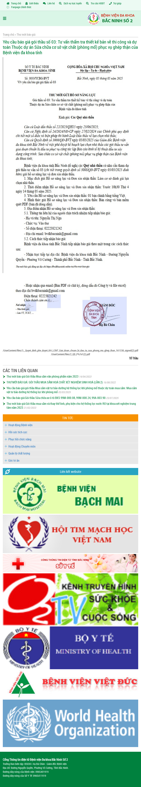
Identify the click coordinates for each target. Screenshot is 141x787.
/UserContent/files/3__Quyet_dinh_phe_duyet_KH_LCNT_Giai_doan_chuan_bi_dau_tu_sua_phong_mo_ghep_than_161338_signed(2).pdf (70, 350)
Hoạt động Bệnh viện (20, 425)
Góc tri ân (13, 460)
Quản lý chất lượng (19, 453)
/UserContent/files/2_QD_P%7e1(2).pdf (70, 354)
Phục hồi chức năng (19, 439)
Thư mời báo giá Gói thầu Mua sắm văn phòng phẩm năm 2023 (42, 376)
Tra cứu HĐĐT (95, 3)
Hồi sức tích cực (17, 432)
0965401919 (42, 771)
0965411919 (39, 775)
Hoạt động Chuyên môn (21, 446)
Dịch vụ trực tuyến (70, 3)
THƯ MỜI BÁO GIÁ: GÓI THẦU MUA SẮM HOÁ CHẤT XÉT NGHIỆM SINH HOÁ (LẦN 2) (55, 382)
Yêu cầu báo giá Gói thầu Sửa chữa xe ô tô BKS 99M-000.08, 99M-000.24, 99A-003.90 (56, 398)
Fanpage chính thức (19, 7)
